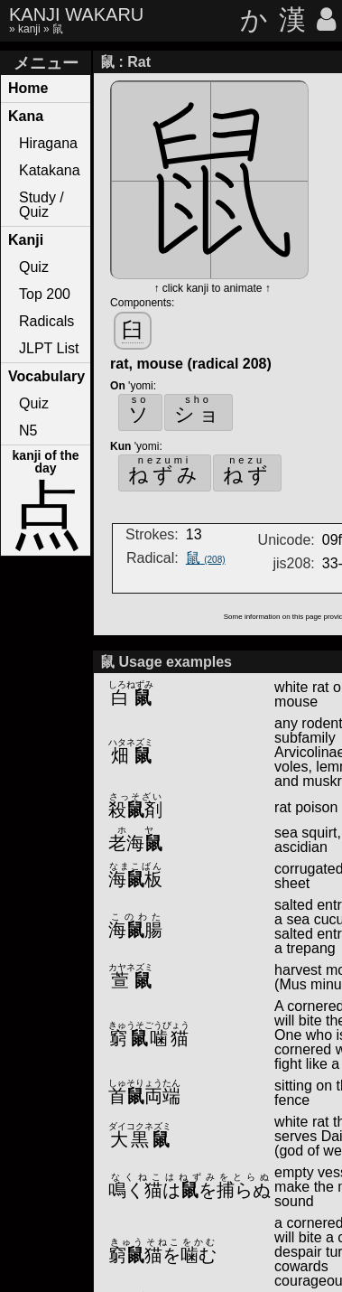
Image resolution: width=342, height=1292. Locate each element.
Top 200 (44, 294)
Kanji (25, 240)
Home (28, 88)
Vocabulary (46, 376)
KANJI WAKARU (76, 14)
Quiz (34, 267)
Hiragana (48, 143)
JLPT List (49, 348)
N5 (28, 430)
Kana (25, 116)
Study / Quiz (41, 205)
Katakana (49, 170)
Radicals (46, 321)
